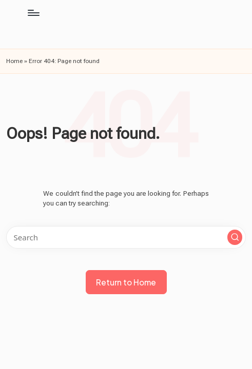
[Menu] (33, 13)
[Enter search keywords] (126, 237)
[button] (235, 237)
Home (14, 61)
